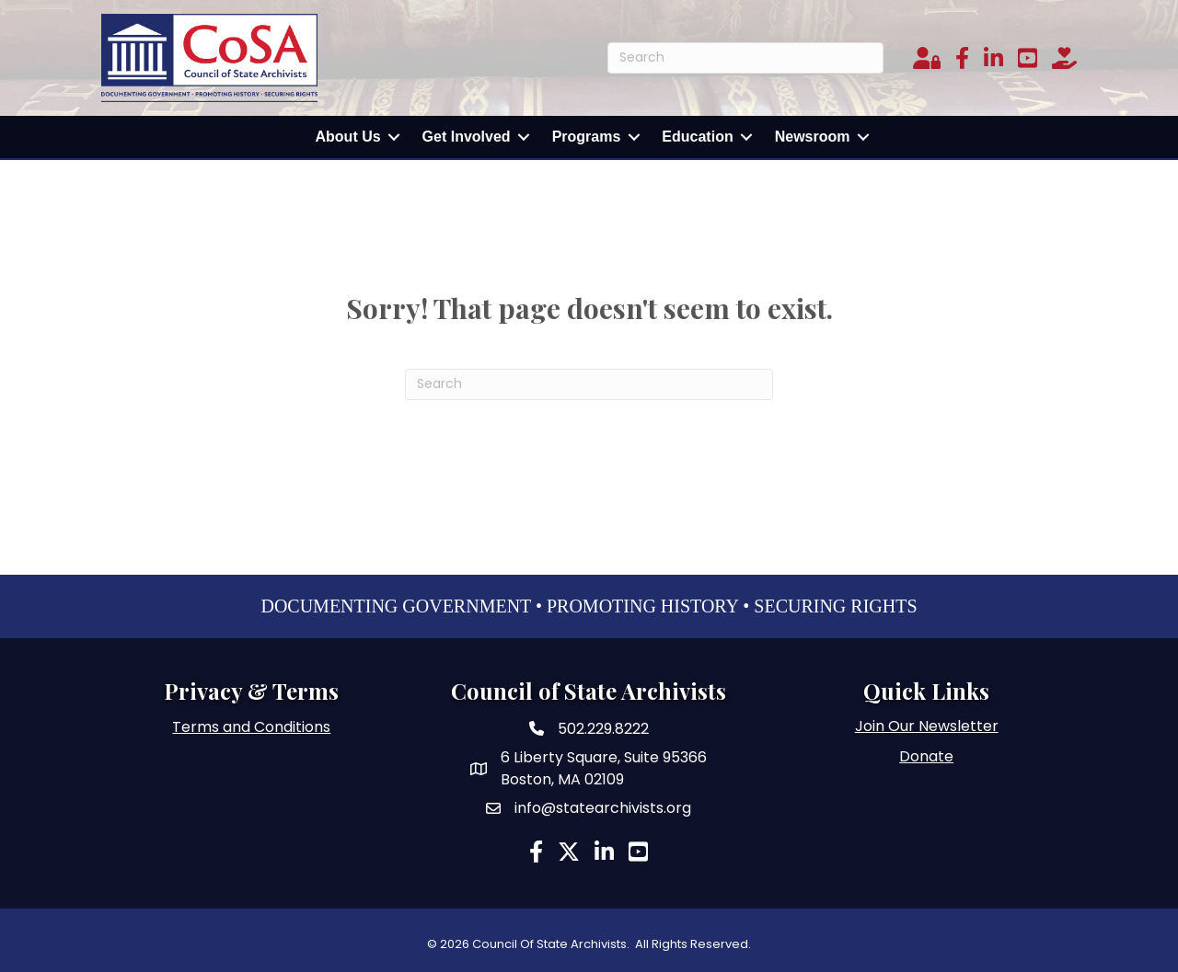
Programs (586, 136)
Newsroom (812, 136)
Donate (926, 756)
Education (697, 136)
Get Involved (466, 136)
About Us (348, 136)
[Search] (745, 58)
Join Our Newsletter (927, 726)
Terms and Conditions (251, 727)
